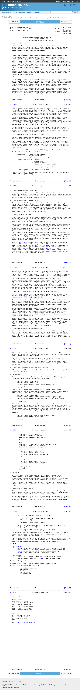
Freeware (5, 12)
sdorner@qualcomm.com (26, 623)
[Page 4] (67, 344)
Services (22, 12)
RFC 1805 (15, 22)
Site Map (4, 681)
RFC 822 (62, 71)
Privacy (20, 681)
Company (37, 12)
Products (13, 12)
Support (29, 12)
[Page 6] (67, 507)
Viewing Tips (12, 681)
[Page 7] (67, 588)
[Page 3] (67, 262)
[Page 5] (67, 425)
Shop (64, 1)
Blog (77, 1)
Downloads (70, 1)
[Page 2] (67, 181)
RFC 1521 (16, 57)
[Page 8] (67, 669)
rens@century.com (25, 610)
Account (58, 1)
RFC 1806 (13, 105)
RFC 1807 (65, 22)
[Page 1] (67, 100)
